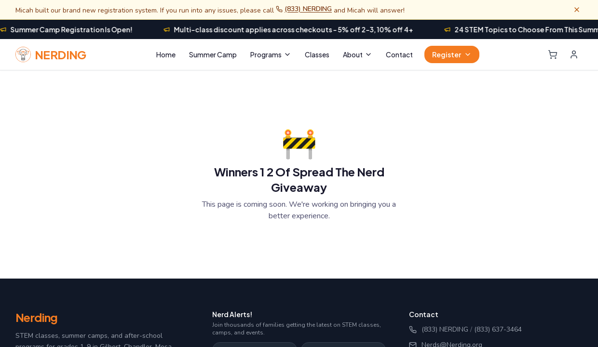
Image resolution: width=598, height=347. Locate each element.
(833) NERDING (304, 8)
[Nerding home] (50, 54)
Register (452, 54)
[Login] (574, 54)
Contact (399, 54)
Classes (317, 54)
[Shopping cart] (552, 54)
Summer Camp (213, 54)
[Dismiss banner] (577, 9)
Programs (270, 54)
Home (166, 54)
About (357, 54)
